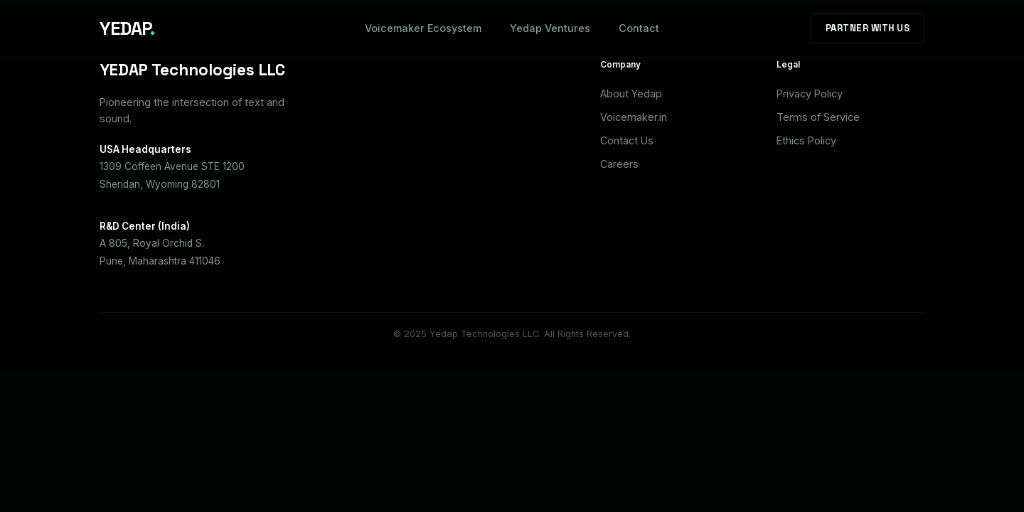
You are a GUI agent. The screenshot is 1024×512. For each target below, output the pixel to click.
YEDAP (127, 28)
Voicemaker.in (633, 117)
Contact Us (627, 140)
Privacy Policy (810, 93)
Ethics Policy (806, 140)
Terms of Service (818, 117)
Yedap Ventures (550, 28)
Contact (639, 28)
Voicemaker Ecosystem (423, 28)
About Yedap (631, 93)
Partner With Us (868, 28)
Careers (619, 164)
